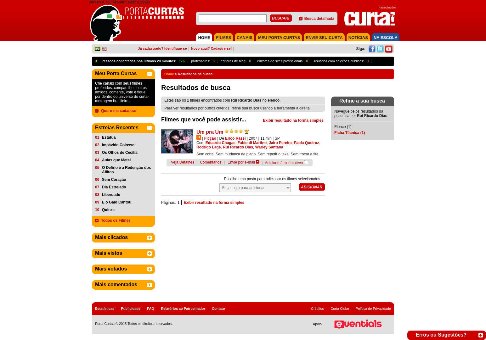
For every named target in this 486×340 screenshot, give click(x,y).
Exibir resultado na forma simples (293, 120)
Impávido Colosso (118, 145)
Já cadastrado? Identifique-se (162, 48)
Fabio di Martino (252, 143)
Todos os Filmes (116, 220)
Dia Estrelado (114, 187)
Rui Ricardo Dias (238, 147)
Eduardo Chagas (220, 143)
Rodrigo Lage (208, 147)
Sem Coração (114, 179)
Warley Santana (269, 147)
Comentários (210, 162)
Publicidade (130, 308)
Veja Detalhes (182, 162)
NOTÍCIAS (358, 37)
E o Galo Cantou (116, 202)
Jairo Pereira (280, 143)
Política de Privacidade (373, 308)
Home (169, 74)
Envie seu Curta (324, 37)
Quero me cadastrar (119, 111)
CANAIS (244, 37)
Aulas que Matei (116, 160)
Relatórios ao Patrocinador (183, 308)
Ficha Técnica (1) (349, 133)
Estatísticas (104, 308)
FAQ (150, 308)
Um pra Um (209, 132)
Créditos (317, 308)
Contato (218, 308)
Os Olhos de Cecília (120, 152)
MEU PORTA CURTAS (279, 37)
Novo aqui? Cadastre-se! (211, 48)
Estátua (109, 137)
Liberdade (111, 194)
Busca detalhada (319, 18)
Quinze (108, 210)
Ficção (210, 138)
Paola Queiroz (306, 143)
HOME (204, 37)
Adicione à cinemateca (284, 163)
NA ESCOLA (386, 37)
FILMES (223, 37)
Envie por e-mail (241, 162)
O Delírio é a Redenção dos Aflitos (126, 169)
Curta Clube (340, 308)
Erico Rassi (235, 138)
